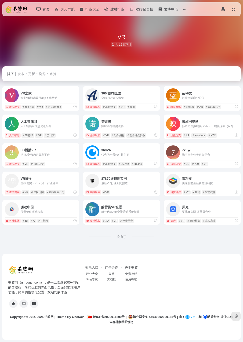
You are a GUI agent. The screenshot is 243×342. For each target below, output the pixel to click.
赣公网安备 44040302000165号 (152, 317)
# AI (33, 220)
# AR (200, 106)
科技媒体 (174, 106)
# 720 (195, 163)
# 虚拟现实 (37, 163)
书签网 (49, 317)
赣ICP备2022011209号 (106, 317)
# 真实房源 (209, 220)
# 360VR (124, 163)
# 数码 (196, 192)
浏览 (42, 74)
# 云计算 (49, 135)
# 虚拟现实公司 (55, 192)
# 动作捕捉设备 (136, 135)
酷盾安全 (211, 317)
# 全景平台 (126, 220)
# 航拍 (131, 106)
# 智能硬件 (209, 192)
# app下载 (28, 106)
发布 (21, 74)
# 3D (186, 163)
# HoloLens (199, 135)
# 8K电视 (189, 106)
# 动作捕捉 (118, 135)
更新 (31, 74)
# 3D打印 (27, 135)
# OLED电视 (213, 106)
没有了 (122, 237)
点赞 (53, 74)
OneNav (78, 317)
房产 (171, 220)
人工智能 (12, 135)
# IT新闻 (43, 220)
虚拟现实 (12, 106)
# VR (40, 106)
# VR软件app (53, 106)
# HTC (212, 135)
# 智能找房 (193, 220)
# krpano (137, 163)
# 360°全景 (109, 106)
